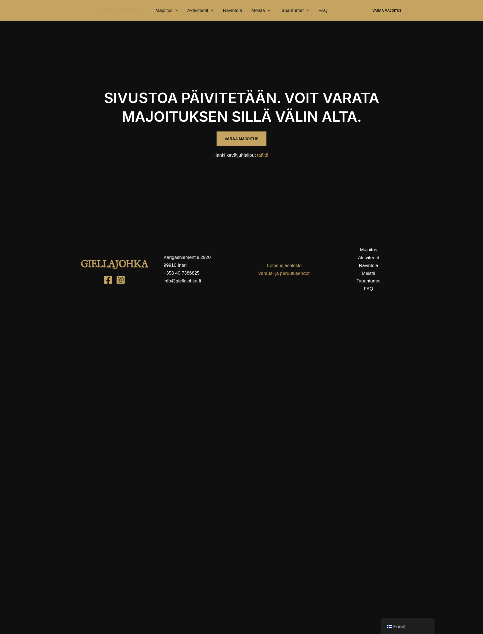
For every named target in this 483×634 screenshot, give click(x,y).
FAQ (323, 10)
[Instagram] (120, 279)
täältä (262, 155)
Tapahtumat (294, 10)
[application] (175, 10)
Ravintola (232, 10)
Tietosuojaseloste (284, 265)
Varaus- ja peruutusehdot (284, 273)
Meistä (260, 10)
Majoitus (166, 10)
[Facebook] (108, 279)
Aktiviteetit (200, 10)
